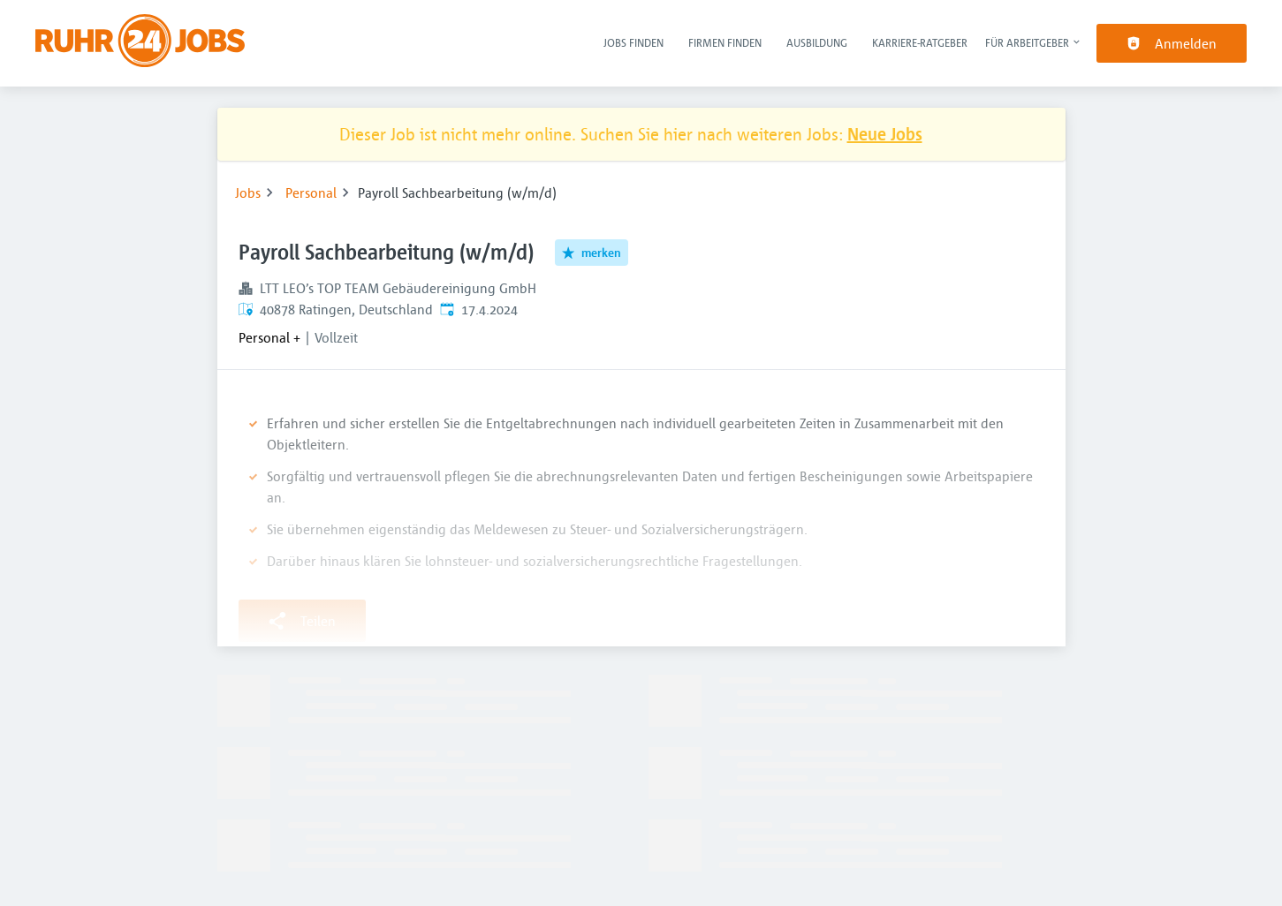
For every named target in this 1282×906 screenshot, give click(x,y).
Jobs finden (633, 42)
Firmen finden (725, 42)
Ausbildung (816, 42)
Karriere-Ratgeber (919, 42)
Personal (311, 192)
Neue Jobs (884, 134)
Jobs (248, 192)
